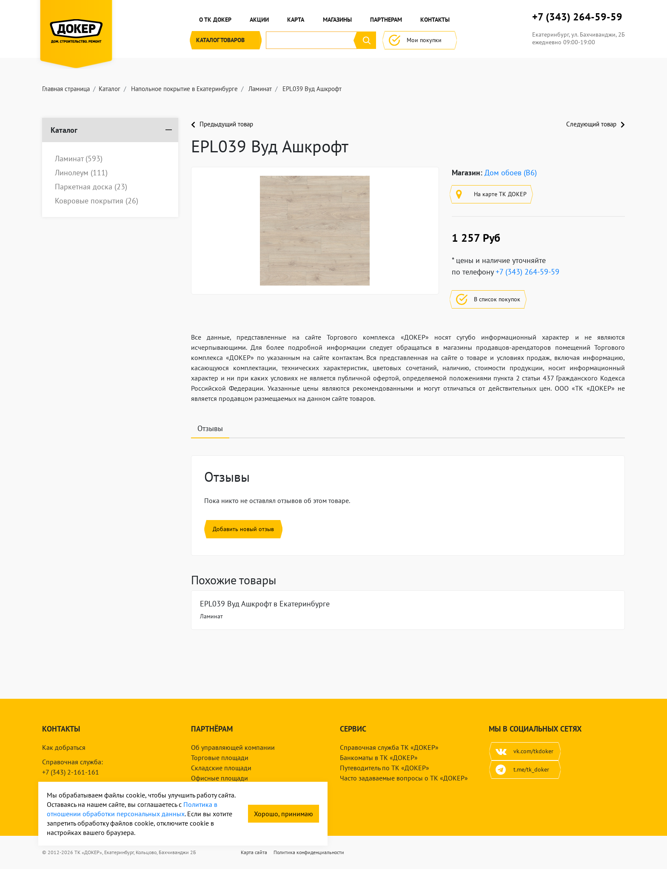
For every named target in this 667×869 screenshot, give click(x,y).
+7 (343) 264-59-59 (577, 17)
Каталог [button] (225, 40)
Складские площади (221, 767)
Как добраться (64, 747)
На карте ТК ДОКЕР (491, 194)
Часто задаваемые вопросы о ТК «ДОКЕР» (404, 778)
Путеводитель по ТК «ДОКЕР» (384, 767)
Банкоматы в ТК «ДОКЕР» (379, 757)
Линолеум (81, 172)
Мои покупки (420, 40)
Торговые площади (219, 757)
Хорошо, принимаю (283, 813)
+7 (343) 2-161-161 (70, 772)
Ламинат (79, 158)
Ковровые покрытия (96, 201)
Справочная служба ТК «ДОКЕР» (389, 747)
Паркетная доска (91, 187)
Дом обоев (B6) (511, 172)
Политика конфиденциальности (309, 852)
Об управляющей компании (233, 747)
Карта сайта (254, 852)
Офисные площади (219, 778)
